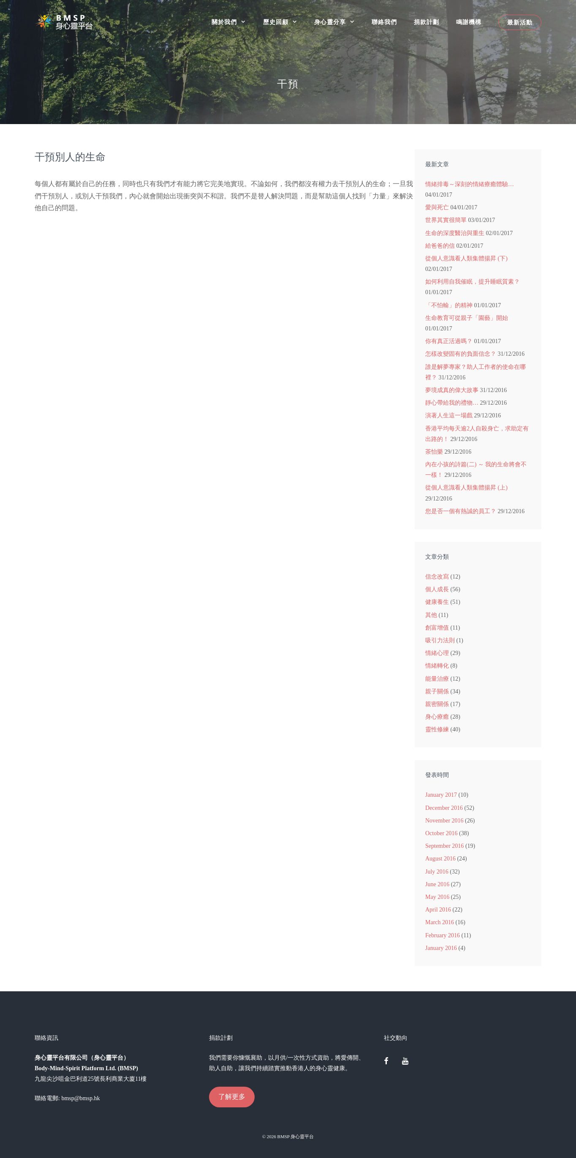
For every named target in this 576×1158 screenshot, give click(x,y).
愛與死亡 (437, 207)
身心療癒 (437, 717)
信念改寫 (437, 577)
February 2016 (442, 935)
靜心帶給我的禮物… (451, 403)
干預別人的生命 (70, 157)
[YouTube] (405, 1062)
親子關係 (437, 691)
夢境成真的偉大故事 (451, 390)
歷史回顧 (284, 22)
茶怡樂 (434, 452)
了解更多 (231, 1096)
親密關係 (437, 704)
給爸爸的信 (440, 246)
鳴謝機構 (468, 22)
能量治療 (437, 679)
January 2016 (441, 948)
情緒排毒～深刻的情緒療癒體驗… (469, 184)
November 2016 (444, 820)
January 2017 (441, 795)
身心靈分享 (338, 22)
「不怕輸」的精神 (449, 305)
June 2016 (437, 884)
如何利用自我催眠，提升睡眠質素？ (472, 282)
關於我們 (233, 22)
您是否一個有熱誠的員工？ (460, 511)
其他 (431, 615)
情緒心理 (437, 653)
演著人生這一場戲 (449, 415)
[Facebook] (386, 1062)
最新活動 (520, 22)
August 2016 (440, 858)
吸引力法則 (440, 640)
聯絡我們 (384, 22)
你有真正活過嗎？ (449, 341)
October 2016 (441, 833)
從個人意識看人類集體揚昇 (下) (466, 258)
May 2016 (437, 897)
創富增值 (437, 628)
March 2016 (439, 922)
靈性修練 (437, 729)
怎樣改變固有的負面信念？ (460, 354)
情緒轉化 (437, 666)
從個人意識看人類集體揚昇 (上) (466, 487)
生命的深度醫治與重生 (454, 233)
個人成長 (437, 589)
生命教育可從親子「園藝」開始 (466, 318)
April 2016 (438, 909)
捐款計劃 (426, 22)
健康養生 (437, 602)
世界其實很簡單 (446, 220)
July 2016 (436, 871)
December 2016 (444, 808)
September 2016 (444, 846)
